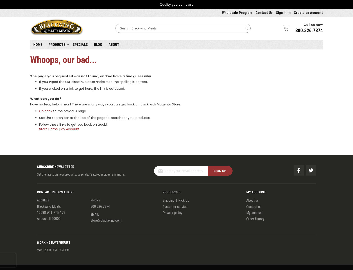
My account (254, 213)
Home (37, 44)
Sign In (281, 13)
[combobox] (183, 28)
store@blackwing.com (106, 220)
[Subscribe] (220, 171)
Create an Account (308, 13)
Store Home (48, 129)
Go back (45, 111)
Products (57, 44)
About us (252, 200)
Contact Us (264, 13)
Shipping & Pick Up (176, 200)
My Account (70, 129)
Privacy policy (172, 213)
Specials (80, 44)
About (114, 44)
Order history (255, 219)
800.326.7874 (309, 30)
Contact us (253, 207)
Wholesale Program (237, 13)
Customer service (175, 207)
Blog (98, 44)
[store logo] (56, 28)
